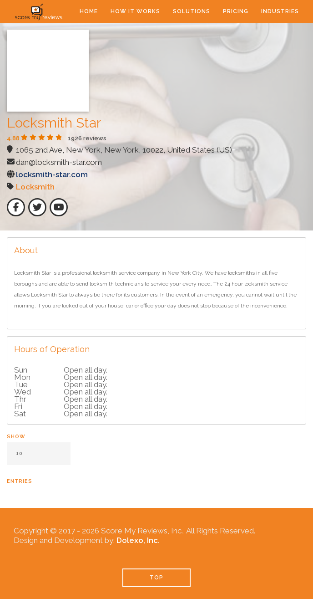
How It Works (135, 11)
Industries (280, 11)
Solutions (191, 11)
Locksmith (35, 186)
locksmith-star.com (52, 174)
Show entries (39, 459)
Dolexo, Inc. (138, 540)
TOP (156, 577)
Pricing (235, 11)
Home (89, 11)
